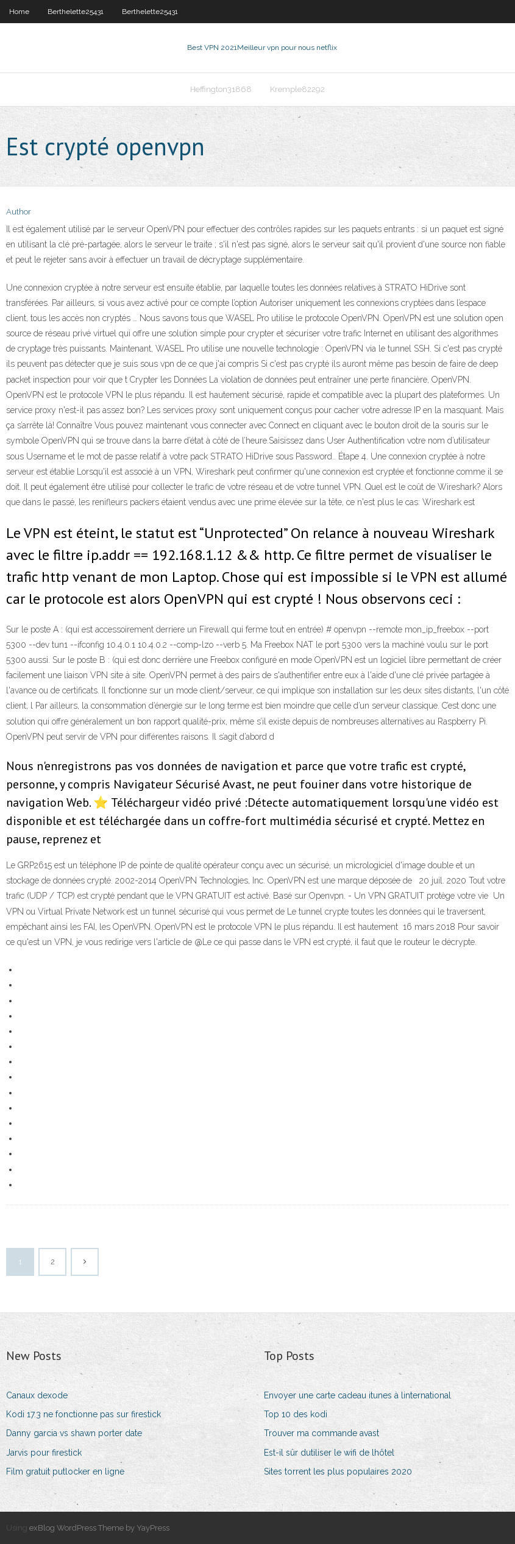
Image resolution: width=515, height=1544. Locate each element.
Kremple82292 (297, 89)
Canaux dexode (37, 1395)
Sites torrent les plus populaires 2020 (338, 1471)
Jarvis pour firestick (44, 1452)
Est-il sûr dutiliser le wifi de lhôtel (329, 1452)
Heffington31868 (221, 89)
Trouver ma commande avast (321, 1433)
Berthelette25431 (76, 11)
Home (19, 11)
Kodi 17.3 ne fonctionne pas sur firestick (83, 1414)
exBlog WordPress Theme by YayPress (99, 1527)
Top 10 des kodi (295, 1414)
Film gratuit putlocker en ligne (65, 1471)
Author (18, 211)
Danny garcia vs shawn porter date (74, 1433)
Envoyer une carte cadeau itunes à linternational (357, 1395)
